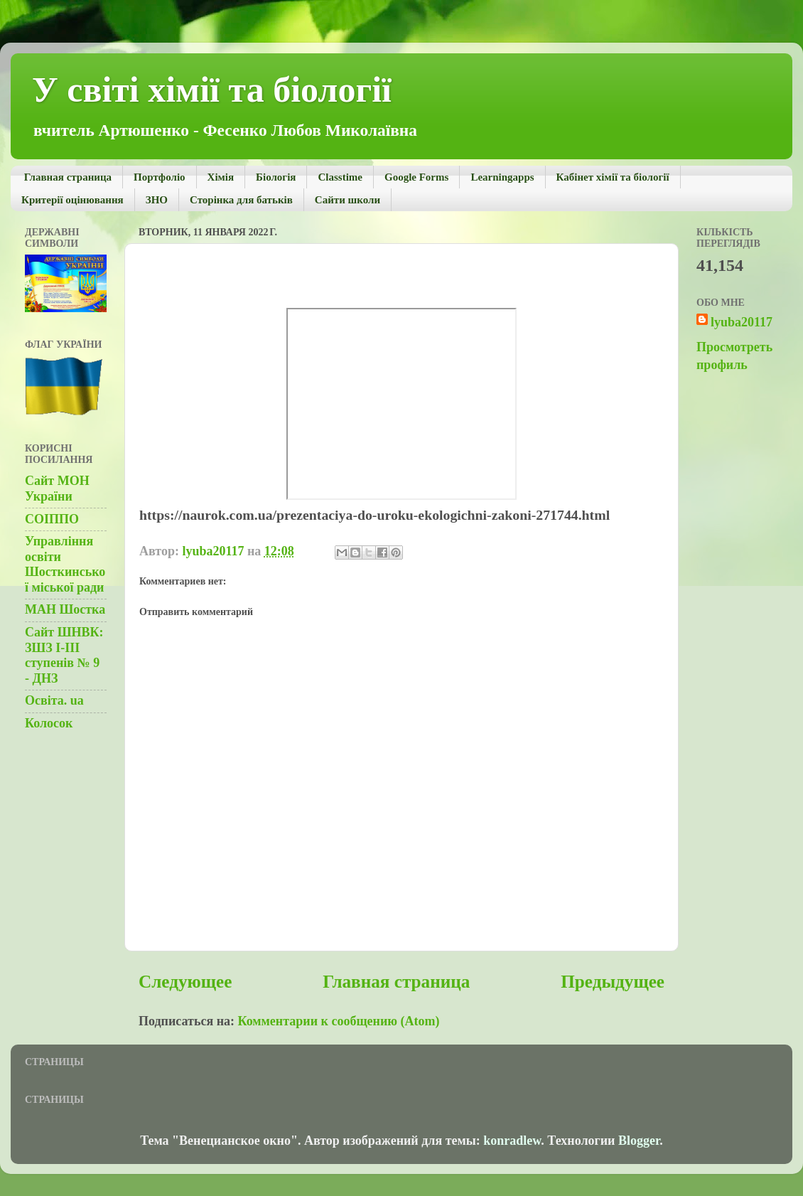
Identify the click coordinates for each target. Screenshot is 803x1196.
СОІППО (52, 519)
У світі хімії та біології (212, 90)
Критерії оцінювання (72, 199)
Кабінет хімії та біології (612, 177)
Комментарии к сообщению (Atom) (339, 1021)
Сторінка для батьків (241, 199)
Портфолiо (159, 177)
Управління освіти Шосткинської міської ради (65, 564)
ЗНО (157, 199)
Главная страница (68, 177)
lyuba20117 (741, 322)
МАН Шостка (65, 609)
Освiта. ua (54, 700)
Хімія (221, 177)
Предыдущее (612, 981)
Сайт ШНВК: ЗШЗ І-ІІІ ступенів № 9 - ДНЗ (64, 655)
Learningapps (502, 177)
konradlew (512, 1140)
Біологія (276, 177)
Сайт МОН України (57, 488)
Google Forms (416, 177)
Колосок (48, 723)
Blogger (638, 1140)
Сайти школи (347, 199)
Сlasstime (340, 177)
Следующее (185, 981)
